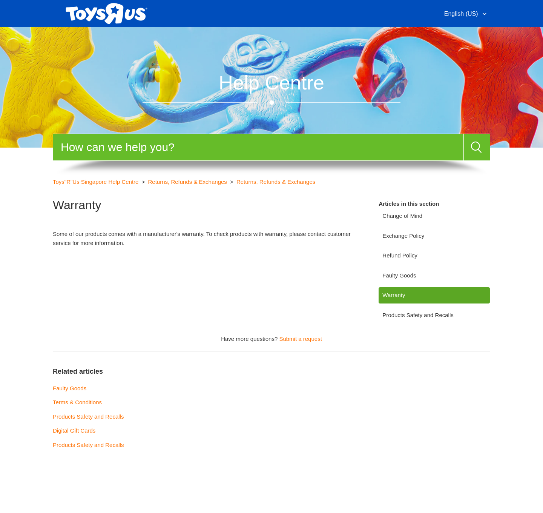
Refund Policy (399, 255)
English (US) (462, 14)
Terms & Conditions (77, 402)
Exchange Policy (403, 236)
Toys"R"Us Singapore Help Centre (95, 182)
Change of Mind (402, 216)
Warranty (393, 295)
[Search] (258, 147)
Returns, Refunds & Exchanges (187, 182)
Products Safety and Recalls (417, 315)
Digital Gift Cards (74, 430)
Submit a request (300, 339)
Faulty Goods (399, 275)
